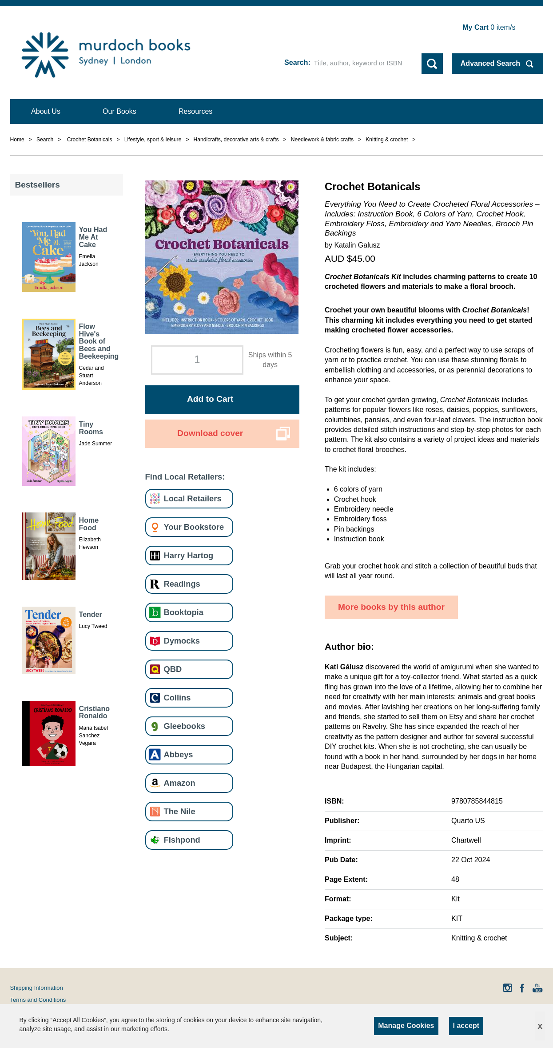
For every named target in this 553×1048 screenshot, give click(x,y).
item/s (488, 27)
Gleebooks (184, 726)
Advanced (490, 63)
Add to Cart (210, 399)
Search (296, 62)
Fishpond (182, 839)
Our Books (119, 111)
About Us (45, 111)
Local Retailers (193, 498)
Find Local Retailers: (185, 476)
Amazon (179, 783)
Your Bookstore (194, 527)
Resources (195, 111)
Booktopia (183, 612)
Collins (177, 697)
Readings (182, 583)
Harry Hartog (189, 555)
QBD (173, 669)
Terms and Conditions (38, 999)
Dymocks (182, 640)
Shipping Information (36, 987)
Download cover (210, 433)
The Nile (179, 811)
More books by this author (391, 607)
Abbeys (178, 754)
